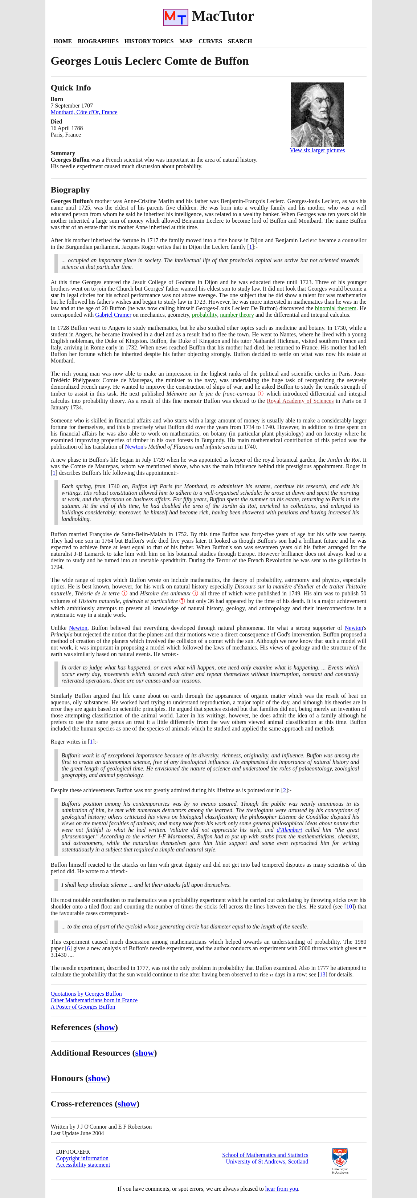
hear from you (281, 1189)
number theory (237, 315)
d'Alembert (289, 830)
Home (63, 41)
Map (185, 41)
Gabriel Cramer (113, 315)
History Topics (148, 41)
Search (240, 41)
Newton (134, 447)
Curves (210, 41)
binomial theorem (335, 308)
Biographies (98, 41)
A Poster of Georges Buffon (83, 1007)
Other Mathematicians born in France (94, 1000)
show (105, 1027)
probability (204, 315)
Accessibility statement (83, 1165)
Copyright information (82, 1158)
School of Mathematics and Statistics (265, 1155)
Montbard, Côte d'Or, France (84, 112)
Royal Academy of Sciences (300, 401)
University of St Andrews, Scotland (267, 1161)
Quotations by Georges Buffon (86, 994)
